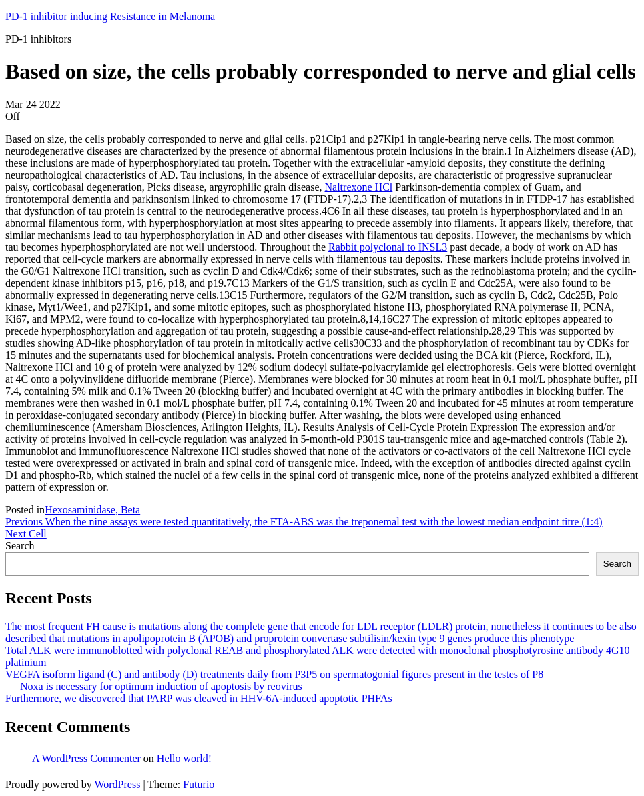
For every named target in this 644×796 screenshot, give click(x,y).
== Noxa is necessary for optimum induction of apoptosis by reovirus (153, 686)
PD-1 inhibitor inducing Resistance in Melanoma (110, 16)
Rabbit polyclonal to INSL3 (387, 247)
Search (20, 545)
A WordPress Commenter (86, 758)
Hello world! (184, 758)
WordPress (117, 784)
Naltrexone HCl (359, 187)
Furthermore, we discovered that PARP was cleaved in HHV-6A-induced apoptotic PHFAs (198, 698)
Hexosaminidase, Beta (92, 509)
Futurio (198, 784)
